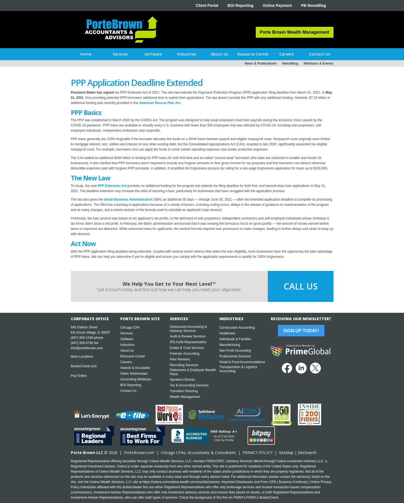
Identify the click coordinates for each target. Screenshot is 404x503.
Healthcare (227, 333)
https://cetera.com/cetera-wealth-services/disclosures (181, 482)
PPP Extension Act (112, 186)
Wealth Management (185, 397)
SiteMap (286, 452)
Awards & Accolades (135, 368)
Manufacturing (229, 345)
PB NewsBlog (313, 5)
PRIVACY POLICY (257, 452)
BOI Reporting (241, 5)
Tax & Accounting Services (189, 385)
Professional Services (235, 356)
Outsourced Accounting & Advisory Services (188, 329)
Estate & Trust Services (187, 348)
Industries (127, 345)
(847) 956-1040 (82, 338)
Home (85, 54)
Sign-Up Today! (301, 330)
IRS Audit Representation (188, 342)
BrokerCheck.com (84, 366)
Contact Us (128, 391)
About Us (127, 350)
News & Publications (261, 63)
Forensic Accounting (184, 353)
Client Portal (207, 5)
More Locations (82, 357)
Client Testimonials (134, 373)
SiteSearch (307, 452)
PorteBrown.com (139, 452)
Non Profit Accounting (235, 350)
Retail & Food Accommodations (242, 362)
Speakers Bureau (182, 379)
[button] (120, 54)
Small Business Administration (128, 199)
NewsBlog (290, 63)
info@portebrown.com (87, 348)
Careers (126, 362)
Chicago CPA (130, 327)
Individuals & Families (235, 339)
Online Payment (277, 5)
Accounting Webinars (135, 379)
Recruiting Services (184, 365)
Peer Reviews (180, 359)
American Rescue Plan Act (160, 103)
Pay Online (79, 376)
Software (126, 339)
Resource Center (132, 356)
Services (126, 333)
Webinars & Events (318, 63)
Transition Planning (184, 391)
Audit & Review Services (188, 336)
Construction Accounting (237, 327)
